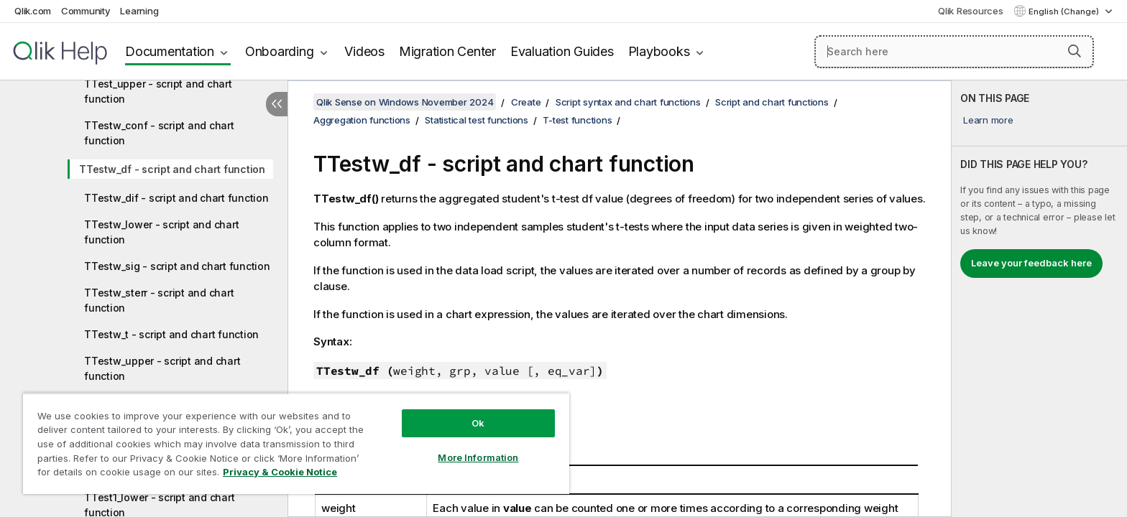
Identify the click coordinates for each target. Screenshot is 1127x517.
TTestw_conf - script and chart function (159, 132)
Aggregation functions (361, 120)
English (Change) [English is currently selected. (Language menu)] (1065, 11)
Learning (139, 11)
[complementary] (1039, 298)
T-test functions (577, 120)
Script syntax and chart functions (628, 102)
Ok (478, 423)
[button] (1074, 51)
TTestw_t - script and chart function (171, 334)
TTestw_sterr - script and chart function (159, 300)
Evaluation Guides (562, 51)
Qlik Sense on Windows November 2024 (404, 102)
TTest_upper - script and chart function (158, 91)
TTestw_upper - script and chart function (162, 368)
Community (86, 11)
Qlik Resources (970, 11)
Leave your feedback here (1031, 263)
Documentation (169, 51)
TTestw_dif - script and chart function (176, 198)
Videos (364, 51)
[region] (296, 443)
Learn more (988, 120)
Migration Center (447, 51)
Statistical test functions (476, 120)
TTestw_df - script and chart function (172, 169)
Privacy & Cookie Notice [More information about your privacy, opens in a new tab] (280, 472)
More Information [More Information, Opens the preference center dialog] (478, 457)
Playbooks (659, 51)
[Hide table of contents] (277, 104)
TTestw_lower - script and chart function (161, 232)
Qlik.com (32, 11)
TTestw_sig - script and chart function (177, 266)
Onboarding (279, 51)
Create (526, 102)
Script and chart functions (772, 102)
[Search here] (954, 52)
